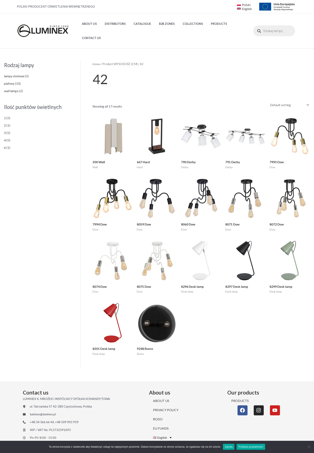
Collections (183, 24)
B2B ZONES (159, 24)
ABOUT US (88, 24)
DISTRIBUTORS (111, 24)
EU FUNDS (161, 416)
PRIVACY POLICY (165, 397)
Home (96, 50)
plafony (9, 70)
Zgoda (228, 446)
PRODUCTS (206, 24)
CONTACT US (229, 24)
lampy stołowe (14, 62)
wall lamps (11, 77)
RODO (158, 407)
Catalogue (136, 24)
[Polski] (244, 5)
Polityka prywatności (251, 446)
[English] (245, 9)
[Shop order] (288, 91)
